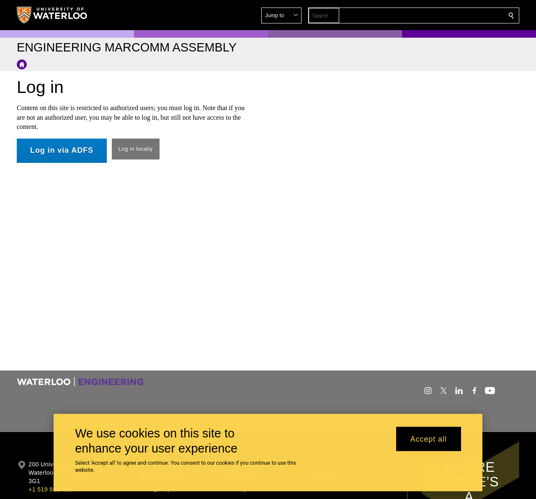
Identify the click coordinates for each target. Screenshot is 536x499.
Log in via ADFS (61, 150)
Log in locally (136, 149)
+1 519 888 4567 (51, 489)
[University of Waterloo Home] (52, 15)
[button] (450, 15)
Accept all (428, 439)
